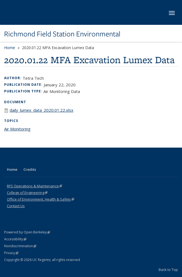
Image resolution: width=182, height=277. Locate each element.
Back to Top (168, 269)
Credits (29, 169)
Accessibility (15, 239)
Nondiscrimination (20, 246)
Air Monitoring (17, 129)
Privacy (11, 253)
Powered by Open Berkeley (27, 232)
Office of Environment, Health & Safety (40, 199)
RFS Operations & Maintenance (34, 185)
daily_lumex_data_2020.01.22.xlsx (41, 110)
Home (9, 47)
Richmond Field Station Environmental (62, 34)
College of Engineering (27, 192)
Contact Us (16, 205)
